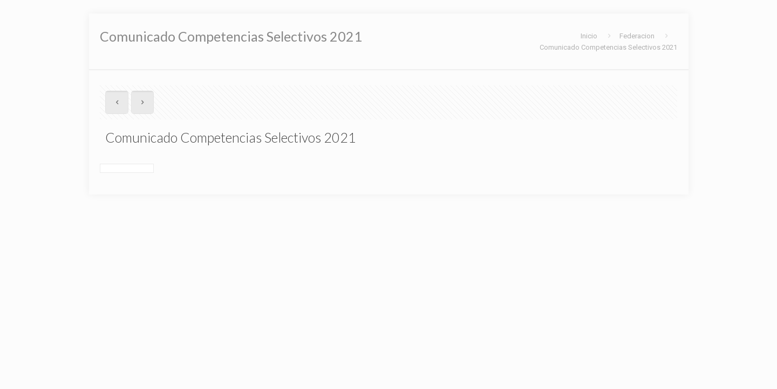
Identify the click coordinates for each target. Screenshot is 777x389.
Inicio (589, 36)
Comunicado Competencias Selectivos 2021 (608, 47)
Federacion (637, 36)
